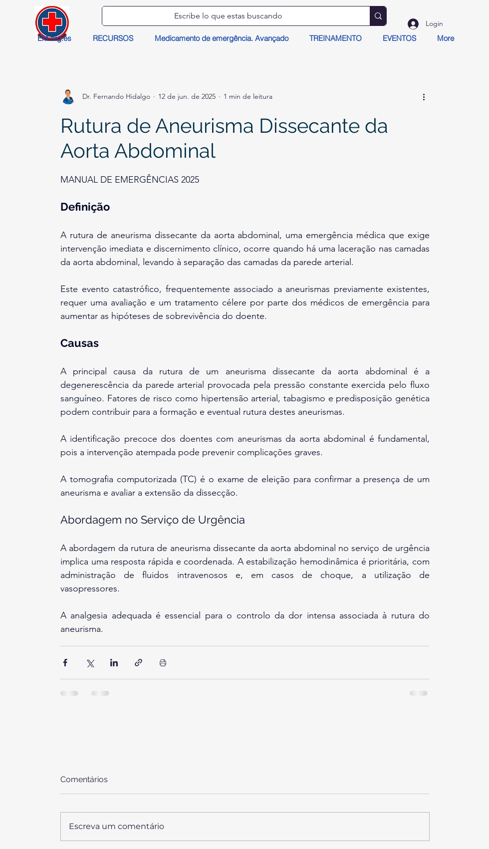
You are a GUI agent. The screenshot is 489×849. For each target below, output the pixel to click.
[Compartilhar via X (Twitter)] (89, 662)
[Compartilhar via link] (138, 662)
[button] (113, 38)
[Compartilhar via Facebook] (65, 662)
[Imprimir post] (163, 662)
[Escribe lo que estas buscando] (228, 15)
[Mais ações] (424, 96)
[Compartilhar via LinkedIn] (114, 662)
